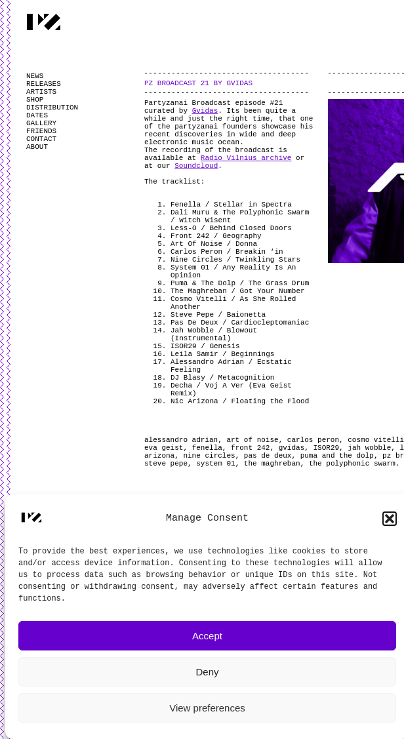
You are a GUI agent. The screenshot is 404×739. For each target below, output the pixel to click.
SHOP (34, 100)
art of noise (252, 440)
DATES (37, 115)
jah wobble (369, 448)
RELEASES (43, 84)
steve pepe (166, 464)
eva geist (163, 448)
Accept (207, 635)
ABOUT (37, 147)
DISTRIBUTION (52, 107)
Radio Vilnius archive (246, 158)
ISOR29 (326, 448)
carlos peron (313, 440)
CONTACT (41, 139)
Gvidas (205, 111)
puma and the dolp (337, 456)
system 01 (215, 464)
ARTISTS (41, 92)
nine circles (209, 456)
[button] (389, 518)
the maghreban (272, 464)
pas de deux (268, 456)
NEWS (34, 76)
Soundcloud (196, 166)
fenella (207, 448)
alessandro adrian (181, 440)
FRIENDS (41, 131)
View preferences (207, 707)
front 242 (250, 448)
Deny (206, 671)
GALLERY (41, 123)
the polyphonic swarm (352, 464)
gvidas (292, 448)
